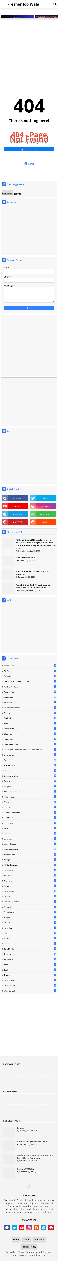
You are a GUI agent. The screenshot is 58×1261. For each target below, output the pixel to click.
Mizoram (30, 875)
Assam (30, 713)
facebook (17, 498)
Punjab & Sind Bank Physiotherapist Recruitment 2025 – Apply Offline (33, 586)
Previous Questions (30, 901)
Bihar (30, 723)
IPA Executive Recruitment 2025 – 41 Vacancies (32, 572)
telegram (17, 514)
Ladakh (30, 833)
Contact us (39, 1239)
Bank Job (30, 718)
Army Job (30, 702)
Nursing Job (30, 891)
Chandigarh (30, 734)
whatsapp (45, 514)
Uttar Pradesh (30, 980)
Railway (30, 922)
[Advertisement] (29, 51)
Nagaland (30, 880)
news (30, 886)
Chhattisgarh (30, 739)
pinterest (17, 521)
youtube (17, 506)
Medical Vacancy (30, 865)
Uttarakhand (30, 985)
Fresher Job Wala (23, 4)
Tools (30, 969)
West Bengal (30, 990)
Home (29, 163)
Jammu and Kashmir (30, 812)
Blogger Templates (27, 1252)
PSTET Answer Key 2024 (26, 557)
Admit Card (30, 665)
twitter (45, 498)
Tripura (30, 975)
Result (30, 933)
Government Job (30, 775)
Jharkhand (30, 817)
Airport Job (30, 676)
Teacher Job (30, 954)
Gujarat (30, 781)
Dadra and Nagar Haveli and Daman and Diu (30, 749)
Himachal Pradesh (30, 791)
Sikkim (30, 938)
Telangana (30, 959)
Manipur (30, 859)
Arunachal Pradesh (30, 707)
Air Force (30, 671)
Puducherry (30, 912)
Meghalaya (30, 870)
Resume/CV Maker (25, 1168)
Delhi (30, 760)
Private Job (30, 907)
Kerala (30, 828)
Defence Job (30, 754)
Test (30, 964)
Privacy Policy (29, 1246)
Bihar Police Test (30, 728)
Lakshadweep (30, 838)
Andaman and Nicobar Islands (30, 681)
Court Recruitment (30, 744)
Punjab (30, 917)
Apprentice (30, 697)
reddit (45, 521)
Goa (30, 770)
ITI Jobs (30, 807)
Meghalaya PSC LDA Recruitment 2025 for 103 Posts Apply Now (35, 1156)
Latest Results (30, 844)
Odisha (30, 896)
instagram (45, 506)
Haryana (30, 786)
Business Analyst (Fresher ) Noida (33, 1141)
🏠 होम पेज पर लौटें (29, 150)
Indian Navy (30, 796)
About (26, 1239)
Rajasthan (30, 928)
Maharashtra (30, 854)
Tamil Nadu (30, 948)
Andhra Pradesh (30, 686)
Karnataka (30, 823)
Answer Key (30, 692)
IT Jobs (30, 802)
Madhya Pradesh (30, 849)
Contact (20, 1128)
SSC (30, 943)
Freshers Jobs (30, 765)
